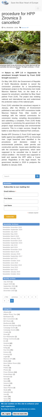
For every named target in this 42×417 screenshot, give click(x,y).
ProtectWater (8, 374)
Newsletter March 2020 (11, 236)
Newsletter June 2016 (10, 263)
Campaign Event (9, 328)
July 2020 (6, 282)
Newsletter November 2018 (12, 249)
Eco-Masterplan (8, 336)
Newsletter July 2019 (10, 245)
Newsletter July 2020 (10, 232)
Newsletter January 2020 (11, 238)
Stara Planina (8, 388)
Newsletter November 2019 (12, 241)
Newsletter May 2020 (10, 234)
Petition (6, 368)
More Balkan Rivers (10, 363)
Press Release (8, 372)
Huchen (6, 345)
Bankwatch (7, 316)
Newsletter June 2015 (10, 267)
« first (6, 297)
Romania (6, 376)
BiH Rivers (7, 321)
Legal (5, 356)
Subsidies (6, 392)
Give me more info (20, 415)
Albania (6, 312)
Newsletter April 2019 (10, 247)
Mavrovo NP (25, 27)
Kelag (5, 348)
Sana (5, 379)
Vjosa (5, 399)
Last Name (8, 205)
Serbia (5, 385)
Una (4, 394)
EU (4, 341)
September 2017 (16, 256)
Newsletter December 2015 (12, 265)
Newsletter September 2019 (12, 243)
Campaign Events (9, 330)
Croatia (6, 332)
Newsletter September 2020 (12, 229)
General (6, 343)
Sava (5, 381)
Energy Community (10, 339)
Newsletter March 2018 (11, 252)
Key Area (6, 350)
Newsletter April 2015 (10, 269)
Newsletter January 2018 (11, 254)
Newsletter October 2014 (11, 274)
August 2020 (7, 284)
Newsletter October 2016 (11, 261)
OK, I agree (6, 415)
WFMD (5, 401)
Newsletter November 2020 (12, 227)
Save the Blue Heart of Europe (24, 3)
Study (5, 390)
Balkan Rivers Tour (10, 314)
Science (6, 383)
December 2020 (9, 291)
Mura (5, 365)
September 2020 (9, 286)
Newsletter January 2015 (11, 272)
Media (5, 361)
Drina (5, 334)
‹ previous (14, 297)
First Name (8, 198)
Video (5, 396)
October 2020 (8, 288)
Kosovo (6, 352)
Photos (5, 370)
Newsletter (6, 256)
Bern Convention (9, 319)
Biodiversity (7, 323)
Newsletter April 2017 (10, 258)
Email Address (10, 191)
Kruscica (6, 354)
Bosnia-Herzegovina (10, 325)
